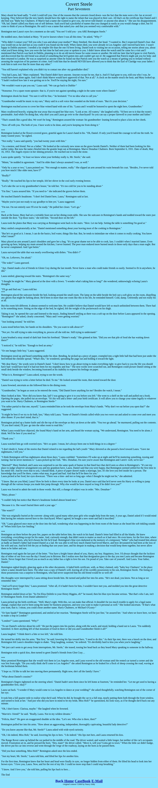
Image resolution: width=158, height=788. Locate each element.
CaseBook (83, 781)
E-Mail (97, 781)
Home (69, 781)
